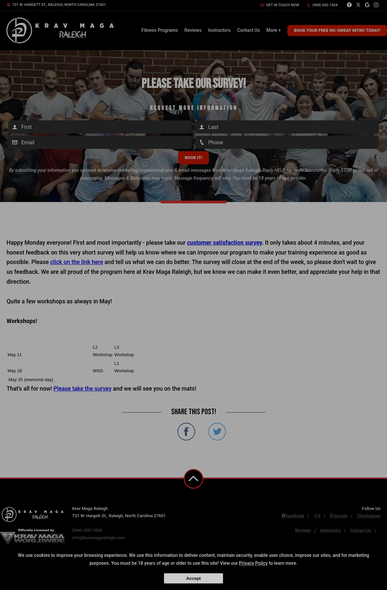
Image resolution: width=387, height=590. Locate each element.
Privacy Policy (253, 563)
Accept (193, 578)
